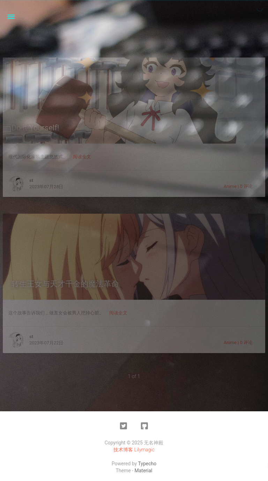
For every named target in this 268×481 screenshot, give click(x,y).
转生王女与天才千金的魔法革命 (65, 284)
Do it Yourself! (35, 127)
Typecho (147, 463)
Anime (230, 186)
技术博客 (123, 449)
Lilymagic (144, 449)
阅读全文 (82, 156)
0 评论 (246, 186)
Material (143, 470)
